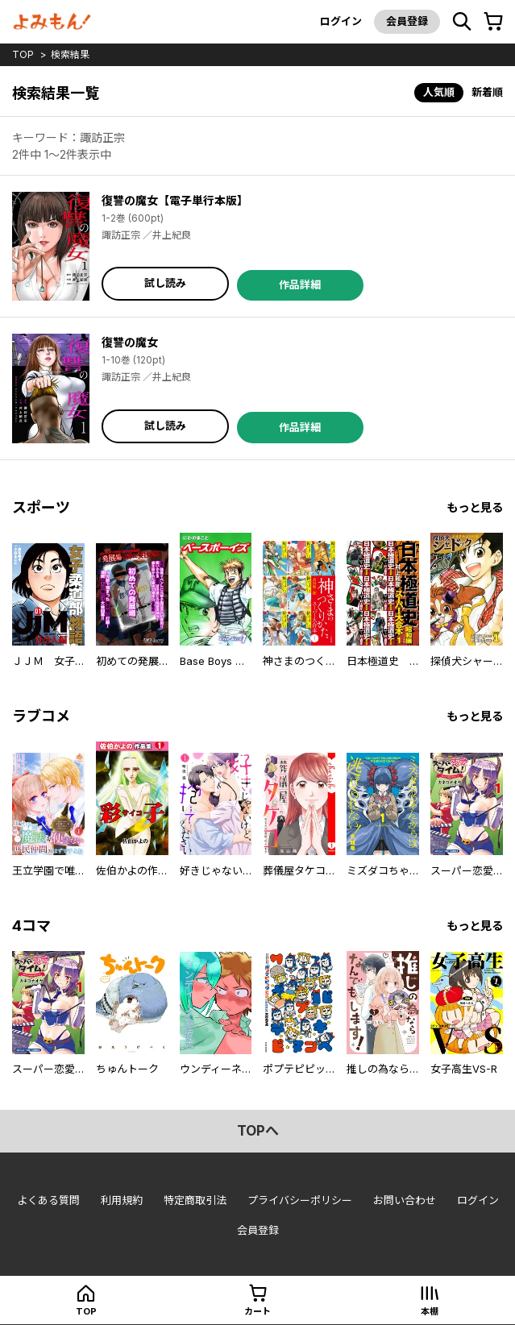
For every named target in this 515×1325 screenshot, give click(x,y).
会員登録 (407, 21)
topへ (258, 1131)
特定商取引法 (195, 1200)
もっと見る (474, 507)
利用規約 (122, 1200)
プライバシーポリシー (299, 1200)
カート (257, 1311)
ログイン (341, 21)
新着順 (487, 91)
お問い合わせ (404, 1200)
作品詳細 (300, 284)
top (23, 54)
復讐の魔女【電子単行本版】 (175, 200)
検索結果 (70, 54)
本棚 (429, 1311)
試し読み (165, 282)
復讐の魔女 (130, 342)
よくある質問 (48, 1200)
